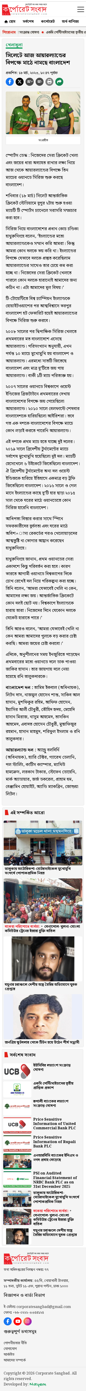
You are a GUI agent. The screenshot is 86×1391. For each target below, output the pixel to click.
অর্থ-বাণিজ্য (70, 22)
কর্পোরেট (48, 22)
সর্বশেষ (28, 22)
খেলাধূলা (14, 45)
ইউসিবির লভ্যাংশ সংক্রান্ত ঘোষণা (26, 32)
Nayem (38, 1384)
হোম (9, 22)
